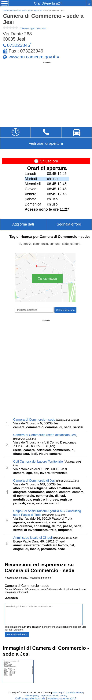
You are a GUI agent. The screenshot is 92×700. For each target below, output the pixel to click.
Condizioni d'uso (74, 692)
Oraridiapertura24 (9, 10)
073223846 (18, 45)
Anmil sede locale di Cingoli (33, 537)
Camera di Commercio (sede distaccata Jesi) (45, 435)
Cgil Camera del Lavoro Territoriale (38, 461)
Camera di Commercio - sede (34, 419)
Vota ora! (41, 28)
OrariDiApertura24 (48, 3)
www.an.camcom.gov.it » (34, 56)
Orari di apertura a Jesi (24, 10)
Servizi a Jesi (37, 10)
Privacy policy (32, 695)
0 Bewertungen (27, 28)
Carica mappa (47, 278)
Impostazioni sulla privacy (54, 695)
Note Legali (58, 692)
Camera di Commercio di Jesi (34, 480)
